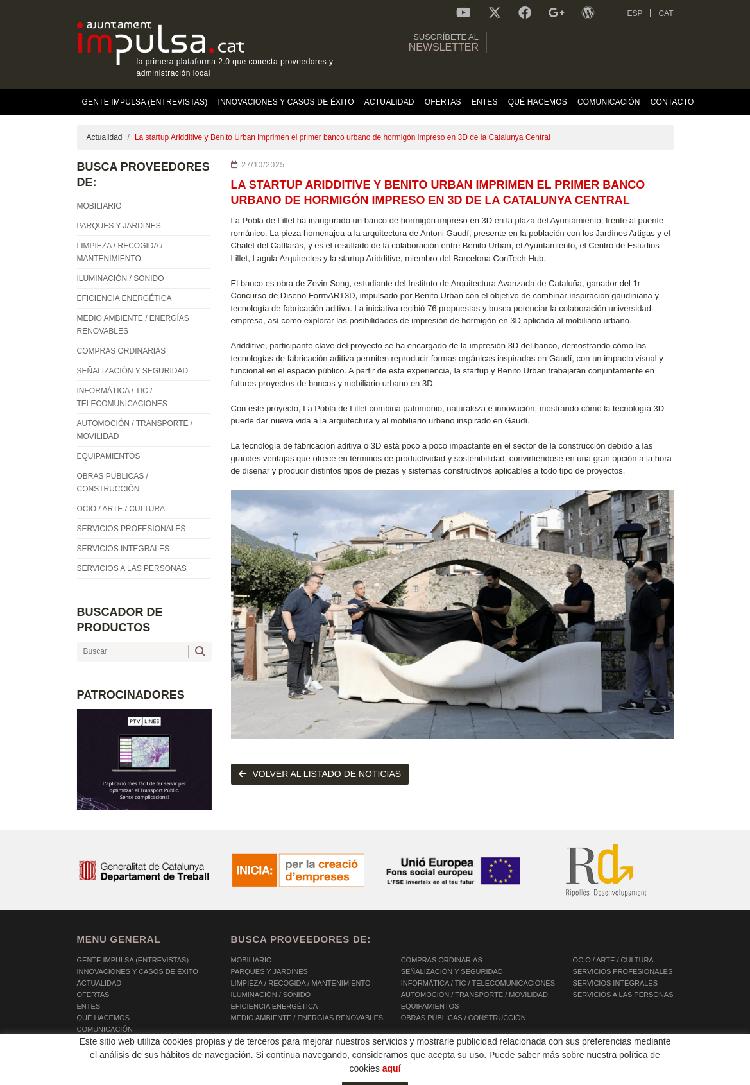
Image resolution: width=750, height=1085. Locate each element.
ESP (634, 13)
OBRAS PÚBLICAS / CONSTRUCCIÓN (463, 1017)
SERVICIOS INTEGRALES (615, 983)
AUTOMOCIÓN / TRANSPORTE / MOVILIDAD (474, 994)
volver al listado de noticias (320, 774)
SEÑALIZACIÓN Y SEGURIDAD (452, 971)
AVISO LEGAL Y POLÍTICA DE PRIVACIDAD (242, 1075)
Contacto (96, 1041)
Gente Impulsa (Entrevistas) (133, 960)
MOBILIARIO (251, 960)
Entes (89, 1006)
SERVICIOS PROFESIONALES (623, 971)
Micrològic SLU (597, 1077)
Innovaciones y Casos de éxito (137, 971)
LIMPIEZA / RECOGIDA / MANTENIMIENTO (301, 983)
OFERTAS (93, 994)
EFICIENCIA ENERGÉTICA (274, 1006)
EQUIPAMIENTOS (430, 1006)
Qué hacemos (103, 1017)
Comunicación (105, 1029)
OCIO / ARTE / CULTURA (613, 960)
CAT (665, 13)
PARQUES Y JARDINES (269, 971)
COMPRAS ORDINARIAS (441, 960)
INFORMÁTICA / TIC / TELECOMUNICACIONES (478, 983)
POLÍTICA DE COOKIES (116, 1075)
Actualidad (105, 137)
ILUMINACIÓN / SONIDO (271, 994)
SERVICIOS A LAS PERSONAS (623, 994)
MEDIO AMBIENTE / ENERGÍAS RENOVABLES (307, 1017)
